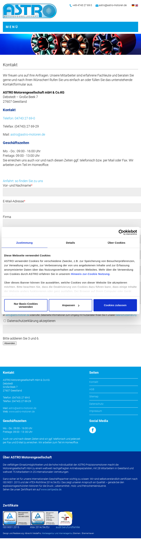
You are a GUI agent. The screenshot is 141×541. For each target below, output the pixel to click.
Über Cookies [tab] (116, 242)
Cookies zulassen (115, 305)
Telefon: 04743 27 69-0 (19, 118)
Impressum (95, 411)
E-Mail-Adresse (14, 201)
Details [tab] (70, 242)
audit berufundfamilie (68, 527)
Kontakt (93, 381)
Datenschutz (96, 403)
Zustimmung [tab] (24, 242)
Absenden (9, 343)
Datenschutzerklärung (126, 315)
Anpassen (70, 305)
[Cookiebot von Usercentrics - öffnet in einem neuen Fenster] (121, 232)
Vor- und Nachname (18, 185)
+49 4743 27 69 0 (82, 5)
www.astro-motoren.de (22, 411)
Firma (7, 217)
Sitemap (93, 396)
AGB (91, 389)
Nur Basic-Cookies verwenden (26, 305)
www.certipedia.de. (51, 489)
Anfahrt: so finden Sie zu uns (23, 181)
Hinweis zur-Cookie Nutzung (90, 273)
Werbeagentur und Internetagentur (57, 533)
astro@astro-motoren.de (113, 5)
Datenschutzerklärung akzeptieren (31, 321)
